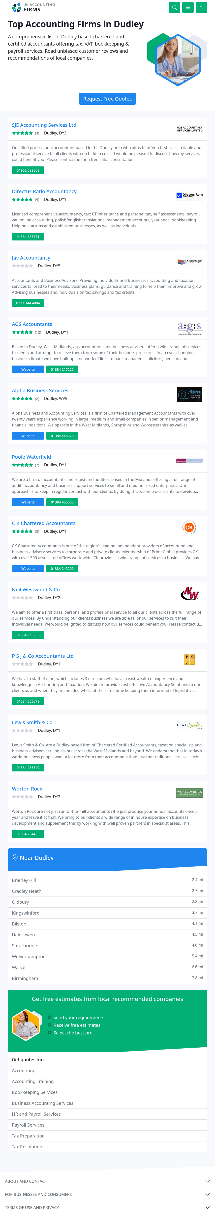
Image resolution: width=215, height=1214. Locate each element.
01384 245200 (62, 568)
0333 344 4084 (28, 303)
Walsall (107, 967)
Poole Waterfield (31, 456)
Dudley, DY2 (49, 597)
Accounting (23, 1070)
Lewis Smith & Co (32, 722)
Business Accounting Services (42, 1103)
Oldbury (107, 902)
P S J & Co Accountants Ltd (43, 656)
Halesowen (107, 934)
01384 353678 (28, 701)
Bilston (107, 924)
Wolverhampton (107, 956)
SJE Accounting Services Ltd (44, 125)
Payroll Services (28, 1125)
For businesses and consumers (38, 1194)
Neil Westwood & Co (36, 589)
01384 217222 (62, 369)
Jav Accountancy (31, 257)
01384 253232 (28, 635)
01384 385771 (28, 236)
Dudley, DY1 (55, 199)
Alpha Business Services (40, 390)
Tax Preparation (28, 1136)
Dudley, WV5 (55, 398)
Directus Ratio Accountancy (44, 191)
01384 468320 (62, 435)
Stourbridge (107, 945)
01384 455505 (62, 502)
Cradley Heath (107, 891)
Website (28, 369)
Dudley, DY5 (49, 265)
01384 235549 (28, 767)
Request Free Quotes (107, 98)
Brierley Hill (107, 880)
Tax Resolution (27, 1147)
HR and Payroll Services (36, 1114)
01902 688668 (28, 170)
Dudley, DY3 (55, 133)
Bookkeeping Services (35, 1092)
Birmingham (107, 978)
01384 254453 (28, 834)
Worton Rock (27, 788)
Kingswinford (107, 913)
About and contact (26, 1181)
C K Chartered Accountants (43, 523)
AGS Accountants (32, 324)
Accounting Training (33, 1081)
